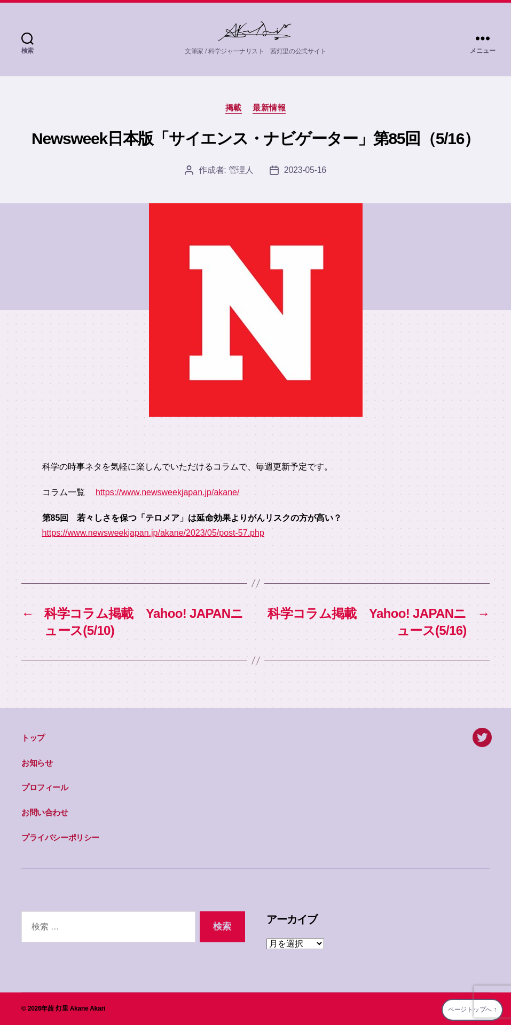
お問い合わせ (44, 812)
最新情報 (269, 107)
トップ (33, 737)
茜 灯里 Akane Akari (76, 1008)
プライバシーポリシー (60, 837)
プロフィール (44, 787)
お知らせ (36, 762)
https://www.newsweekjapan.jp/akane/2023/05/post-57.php (153, 532)
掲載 (233, 107)
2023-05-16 (305, 169)
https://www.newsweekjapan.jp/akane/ (167, 492)
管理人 (241, 169)
